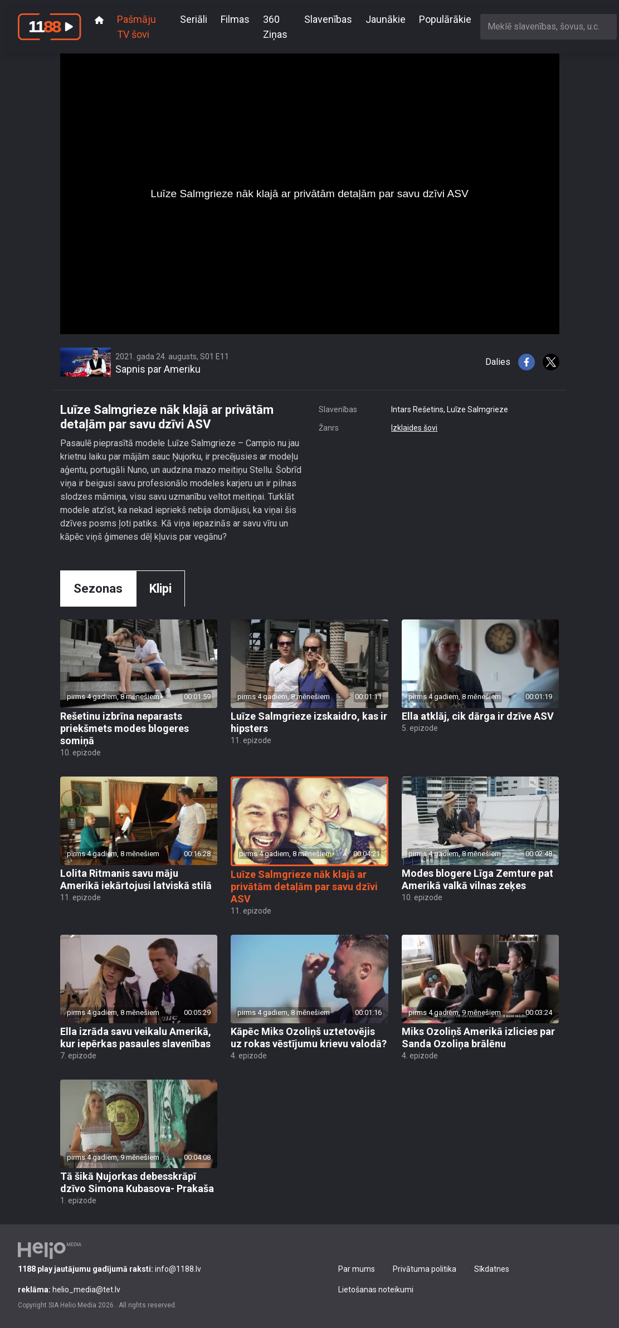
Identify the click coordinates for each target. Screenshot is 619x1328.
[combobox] (548, 26)
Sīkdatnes (491, 1268)
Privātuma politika (424, 1268)
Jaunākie (385, 19)
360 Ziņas (275, 26)
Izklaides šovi (414, 427)
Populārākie (445, 19)
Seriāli (193, 19)
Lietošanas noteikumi (375, 1289)
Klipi (160, 588)
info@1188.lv (109, 1268)
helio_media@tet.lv (69, 1289)
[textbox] (548, 26)
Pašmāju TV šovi (136, 26)
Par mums (356, 1268)
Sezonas (98, 588)
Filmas (235, 19)
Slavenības (328, 19)
